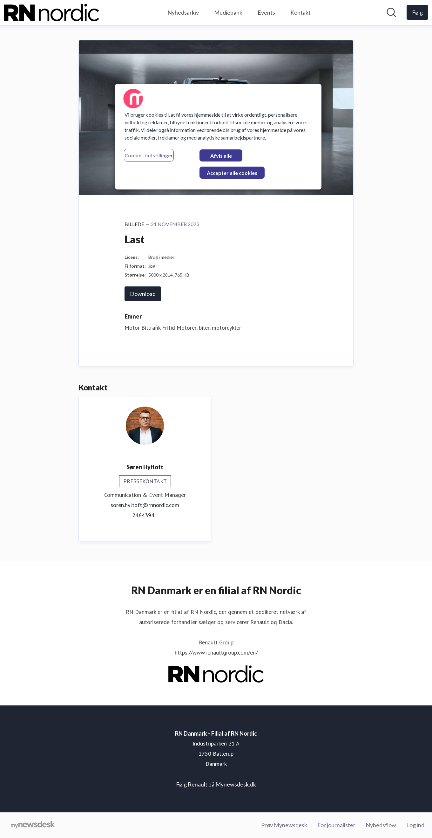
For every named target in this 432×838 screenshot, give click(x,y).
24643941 (145, 515)
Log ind (415, 824)
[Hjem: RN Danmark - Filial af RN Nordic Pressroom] (51, 12)
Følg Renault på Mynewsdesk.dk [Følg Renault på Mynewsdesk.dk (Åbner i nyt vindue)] (216, 784)
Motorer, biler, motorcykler (209, 327)
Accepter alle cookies (232, 173)
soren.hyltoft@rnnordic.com (145, 505)
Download (143, 293)
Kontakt (300, 12)
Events (266, 12)
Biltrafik (150, 327)
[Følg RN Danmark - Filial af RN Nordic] (417, 12)
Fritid (168, 327)
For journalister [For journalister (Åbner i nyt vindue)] (336, 824)
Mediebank (228, 12)
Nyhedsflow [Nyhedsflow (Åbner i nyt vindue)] (381, 824)
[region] (218, 136)
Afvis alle (221, 156)
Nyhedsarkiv (183, 12)
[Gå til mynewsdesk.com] (33, 825)
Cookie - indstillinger (149, 155)
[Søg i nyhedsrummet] (391, 12)
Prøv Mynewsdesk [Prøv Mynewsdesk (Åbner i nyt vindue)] (284, 824)
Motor (132, 327)
